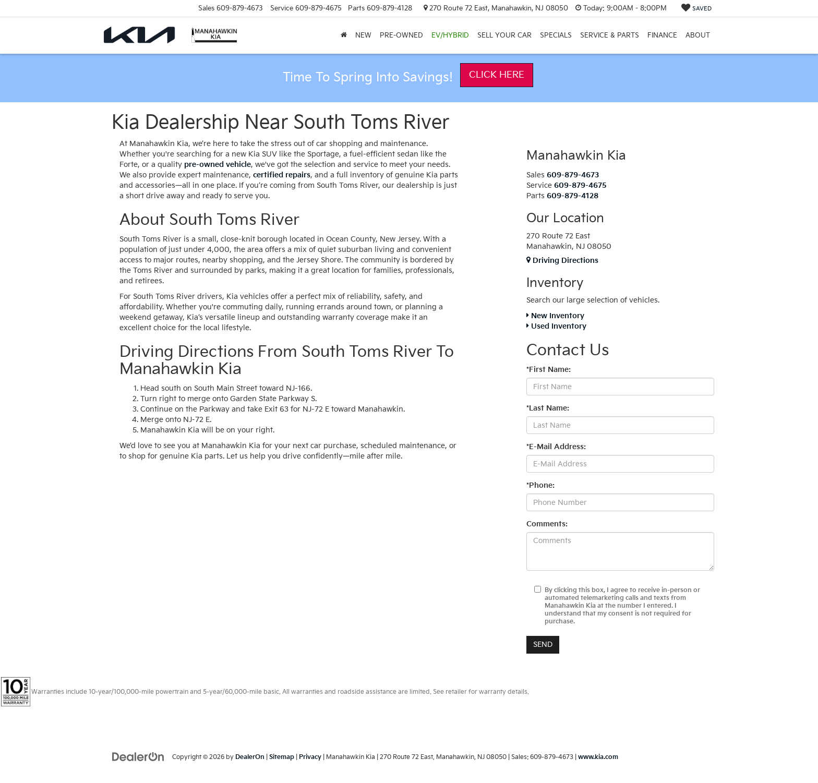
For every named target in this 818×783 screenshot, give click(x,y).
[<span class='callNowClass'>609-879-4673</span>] (573, 175)
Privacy (310, 757)
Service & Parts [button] (609, 35)
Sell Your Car (504, 35)
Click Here (496, 74)
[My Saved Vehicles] (696, 9)
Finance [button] (662, 35)
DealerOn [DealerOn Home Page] (249, 757)
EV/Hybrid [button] (450, 35)
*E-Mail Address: (556, 446)
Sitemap (281, 757)
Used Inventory (556, 326)
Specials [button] (556, 35)
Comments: (547, 524)
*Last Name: (547, 408)
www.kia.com (598, 757)
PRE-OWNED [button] (401, 35)
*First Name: (548, 369)
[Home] (343, 35)
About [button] (697, 35)
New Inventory (555, 315)
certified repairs (281, 175)
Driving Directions (562, 260)
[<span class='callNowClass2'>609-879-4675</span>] (580, 185)
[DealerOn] (138, 756)
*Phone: (540, 485)
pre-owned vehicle (217, 164)
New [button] (363, 35)
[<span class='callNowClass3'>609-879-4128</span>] (572, 195)
